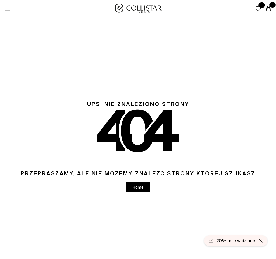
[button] (258, 8)
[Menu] (7, 9)
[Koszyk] (268, 9)
